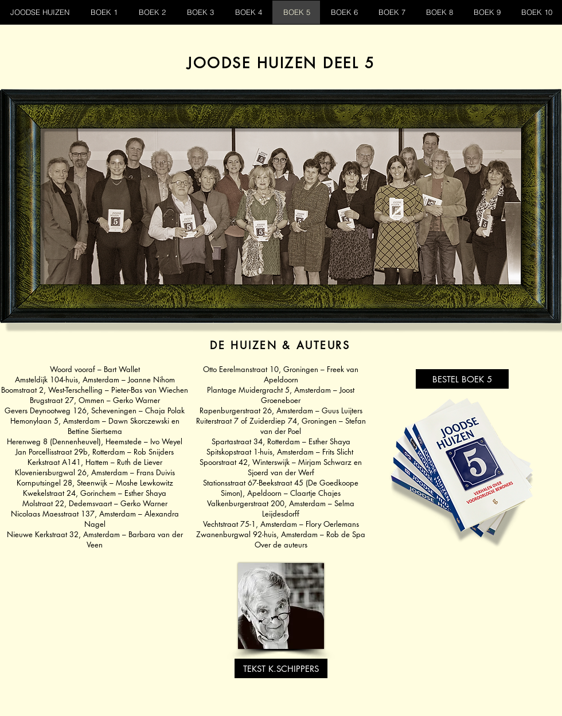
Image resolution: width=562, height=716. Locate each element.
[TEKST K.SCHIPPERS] (281, 668)
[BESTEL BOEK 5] (462, 379)
